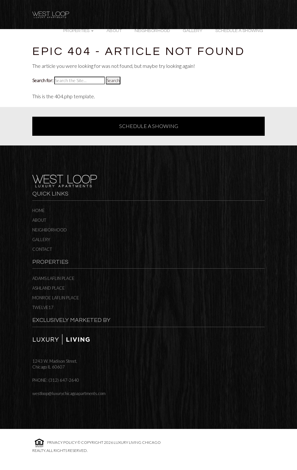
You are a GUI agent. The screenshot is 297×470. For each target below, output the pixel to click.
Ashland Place (48, 288)
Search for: (42, 80)
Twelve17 (43, 307)
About (114, 30)
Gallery (192, 30)
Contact (42, 249)
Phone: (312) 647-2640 (55, 380)
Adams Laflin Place (53, 278)
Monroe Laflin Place (55, 297)
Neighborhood (152, 30)
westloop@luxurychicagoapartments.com (69, 393)
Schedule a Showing (239, 30)
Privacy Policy (62, 442)
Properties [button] (78, 30)
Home (38, 210)
